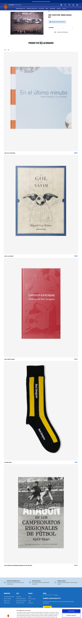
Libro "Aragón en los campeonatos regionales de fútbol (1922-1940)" (18, 565)
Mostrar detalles (69, 615)
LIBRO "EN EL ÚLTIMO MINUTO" (10, 153)
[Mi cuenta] (73, 5)
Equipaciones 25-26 (20, 8)
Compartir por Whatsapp (61, 32)
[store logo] (5, 7)
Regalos (59, 8)
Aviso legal (18, 596)
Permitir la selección (71, 605)
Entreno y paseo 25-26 (32, 8)
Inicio (49, 11)
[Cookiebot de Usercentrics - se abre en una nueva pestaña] (8, 615)
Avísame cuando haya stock (57, 22)
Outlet (64, 8)
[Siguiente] (45, 36)
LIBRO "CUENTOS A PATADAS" (9, 359)
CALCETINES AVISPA (8, 462)
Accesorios (52, 8)
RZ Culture (41, 8)
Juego (29, 596)
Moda (47, 8)
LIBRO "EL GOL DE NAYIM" (9, 256)
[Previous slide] (5, 49)
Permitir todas (71, 601)
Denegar (71, 609)
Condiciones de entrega (9, 596)
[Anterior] (9, 36)
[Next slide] (8, 49)
